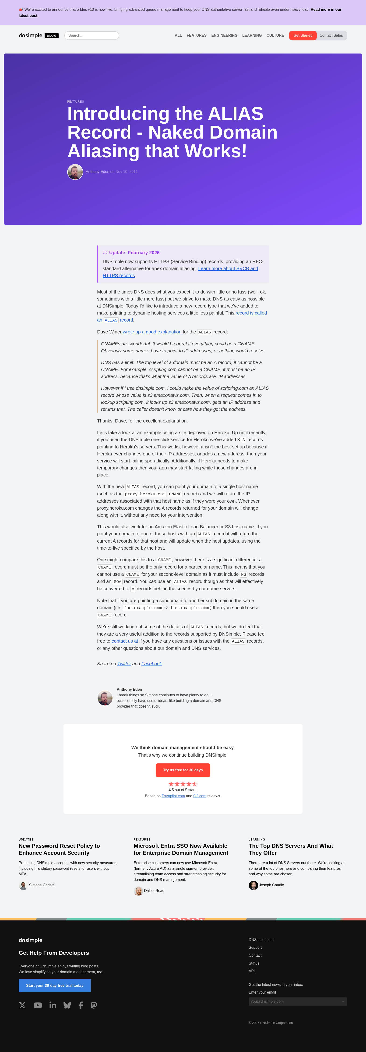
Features (197, 35)
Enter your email (262, 992)
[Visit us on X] (22, 1006)
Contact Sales (331, 35)
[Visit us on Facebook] (80, 1006)
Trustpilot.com (173, 796)
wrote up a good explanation (152, 331)
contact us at (125, 641)
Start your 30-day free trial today (54, 986)
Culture (275, 35)
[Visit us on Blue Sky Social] (67, 1006)
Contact (255, 955)
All (178, 35)
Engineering (224, 35)
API (252, 971)
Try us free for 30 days (183, 770)
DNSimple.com (261, 940)
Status (254, 963)
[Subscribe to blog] (343, 1001)
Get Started (303, 35)
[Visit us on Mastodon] (94, 1006)
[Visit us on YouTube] (38, 1006)
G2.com (199, 796)
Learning (252, 35)
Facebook (151, 663)
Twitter (124, 663)
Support (255, 947)
